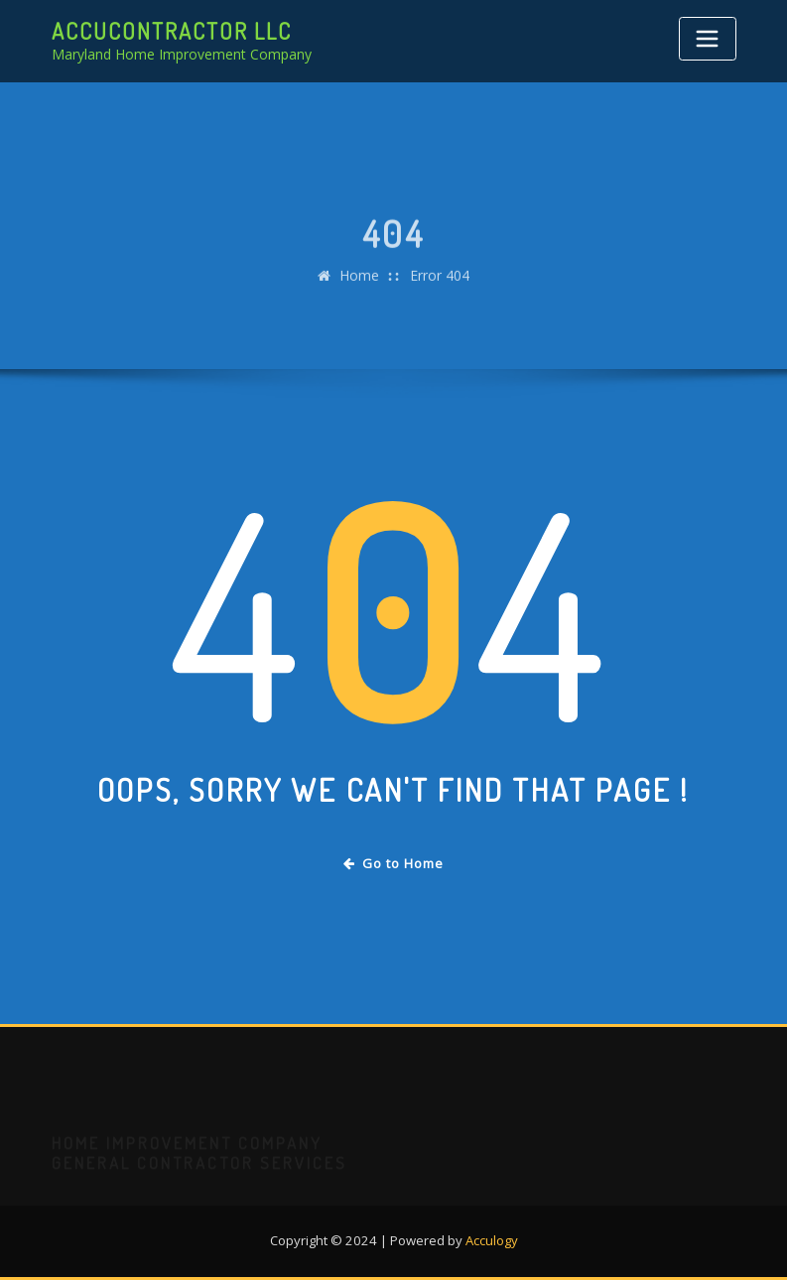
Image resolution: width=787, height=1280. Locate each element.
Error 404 (439, 287)
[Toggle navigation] (707, 39)
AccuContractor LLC (172, 31)
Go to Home (393, 863)
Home (359, 287)
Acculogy (491, 1240)
